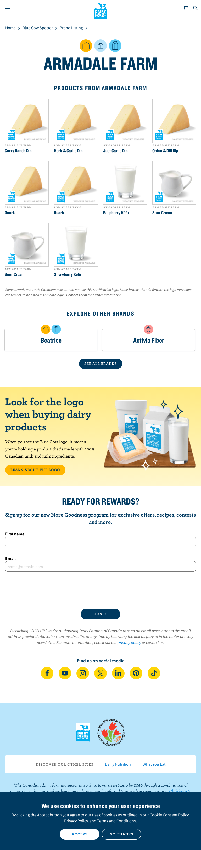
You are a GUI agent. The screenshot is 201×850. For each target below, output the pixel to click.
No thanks (121, 834)
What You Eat (154, 764)
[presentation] (100, 590)
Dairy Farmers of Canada (100, 11)
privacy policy (129, 642)
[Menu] (7, 8)
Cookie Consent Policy (169, 814)
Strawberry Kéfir (68, 274)
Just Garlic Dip (115, 150)
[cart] (186, 8)
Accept (80, 834)
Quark (10, 212)
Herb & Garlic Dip (68, 150)
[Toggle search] (196, 8)
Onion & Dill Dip (165, 150)
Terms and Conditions (116, 820)
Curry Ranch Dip (18, 150)
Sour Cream (162, 212)
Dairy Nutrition (118, 764)
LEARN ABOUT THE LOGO (35, 470)
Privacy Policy (76, 820)
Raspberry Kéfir (116, 212)
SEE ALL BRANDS (100, 363)
